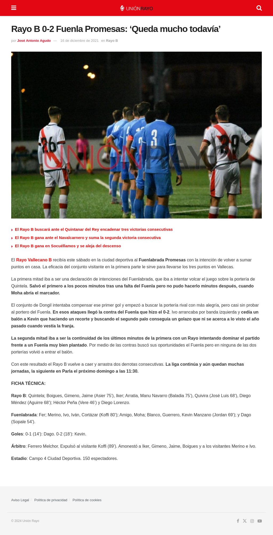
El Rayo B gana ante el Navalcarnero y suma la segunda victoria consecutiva (88, 237)
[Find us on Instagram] (252, 521)
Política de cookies (87, 500)
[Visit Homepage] (136, 8)
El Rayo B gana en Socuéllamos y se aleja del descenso (68, 246)
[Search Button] (259, 8)
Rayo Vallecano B (34, 260)
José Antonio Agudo (34, 41)
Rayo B (112, 41)
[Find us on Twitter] (245, 521)
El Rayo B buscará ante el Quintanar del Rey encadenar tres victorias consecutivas (94, 229)
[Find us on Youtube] (260, 521)
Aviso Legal (20, 500)
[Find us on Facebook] (238, 521)
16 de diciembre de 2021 (80, 41)
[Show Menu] (13, 8)
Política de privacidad (50, 500)
